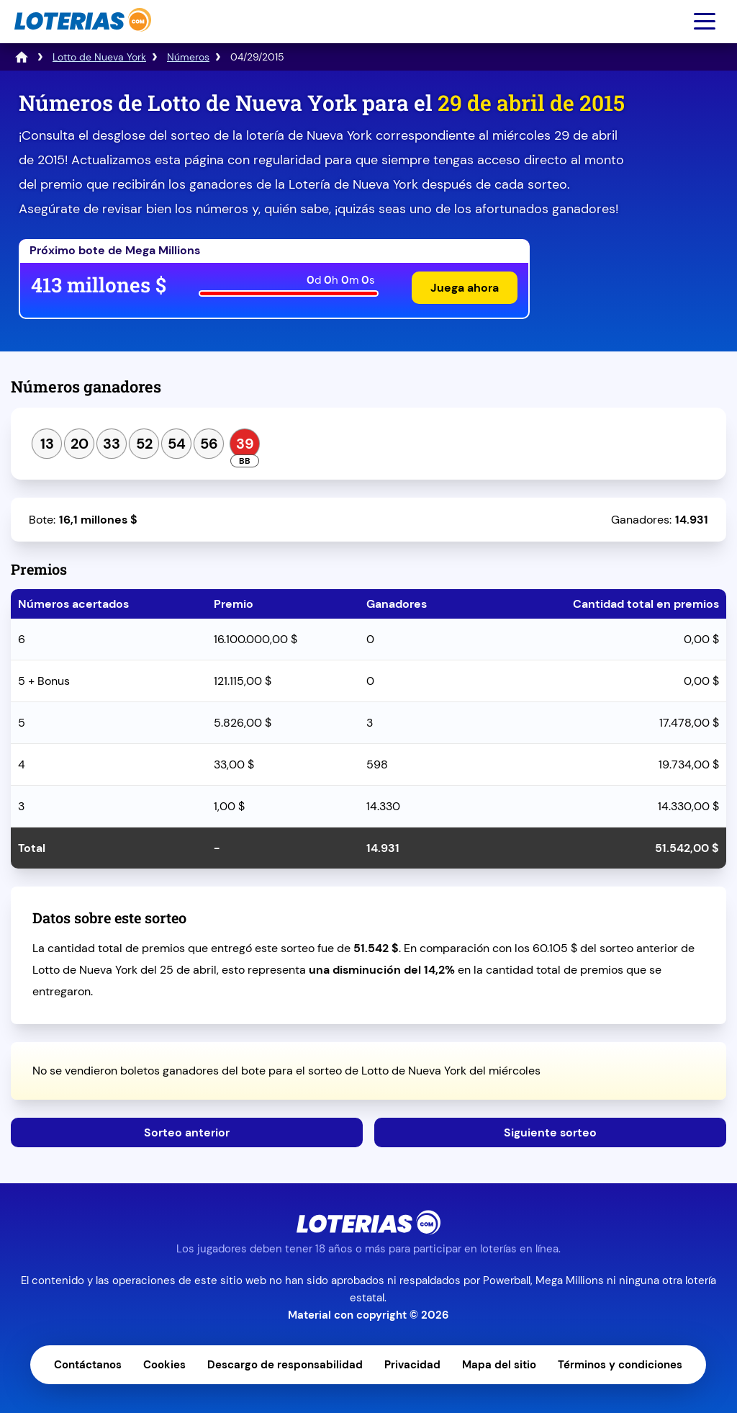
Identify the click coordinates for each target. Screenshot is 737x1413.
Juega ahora (464, 287)
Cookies (164, 1365)
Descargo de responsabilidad (285, 1365)
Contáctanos (88, 1365)
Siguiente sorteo (550, 1132)
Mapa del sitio (499, 1365)
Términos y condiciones (620, 1365)
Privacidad (412, 1365)
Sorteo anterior (187, 1132)
